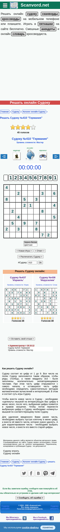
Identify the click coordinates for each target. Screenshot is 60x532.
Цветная (30, 245)
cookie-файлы (30, 527)
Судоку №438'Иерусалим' (47, 278)
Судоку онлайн (11, 453)
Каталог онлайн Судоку (34, 112)
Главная (5, 112)
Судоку (15, 112)
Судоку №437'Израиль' (18, 278)
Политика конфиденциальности (29, 509)
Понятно (48, 527)
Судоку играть (11, 451)
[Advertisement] (30, 69)
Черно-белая (30, 242)
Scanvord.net (35, 5)
